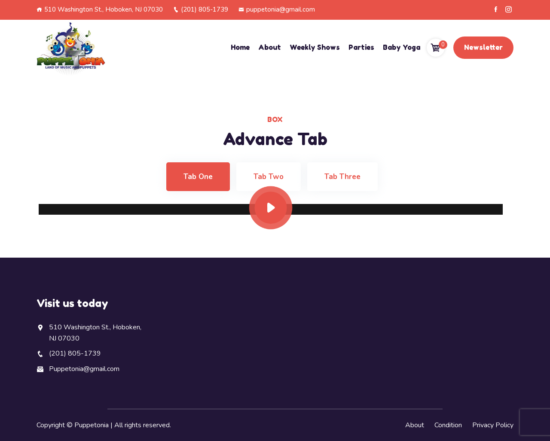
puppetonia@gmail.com (276, 9)
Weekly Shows (315, 47)
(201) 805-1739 (200, 9)
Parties (361, 47)
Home (240, 47)
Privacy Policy (492, 425)
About (269, 47)
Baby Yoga (401, 47)
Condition (448, 425)
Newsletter (483, 47)
